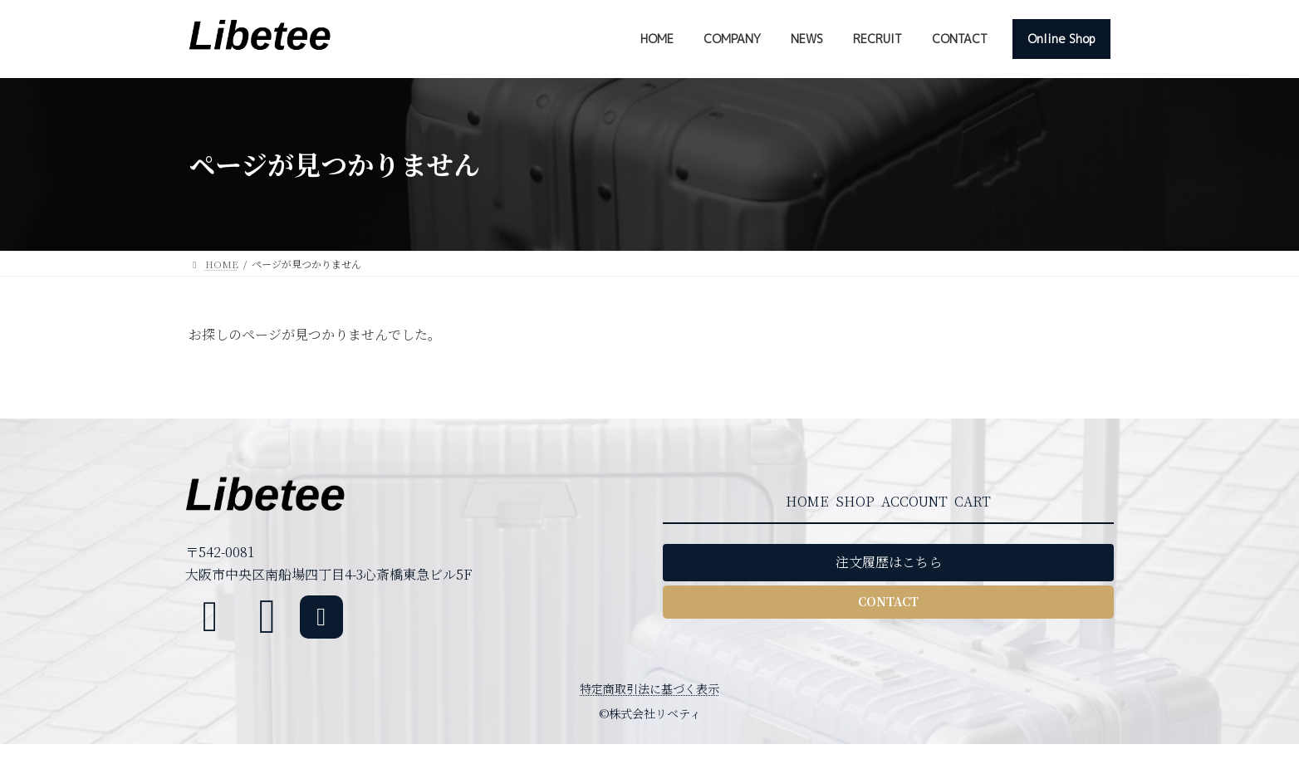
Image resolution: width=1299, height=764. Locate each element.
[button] (888, 562)
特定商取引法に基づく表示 (649, 688)
